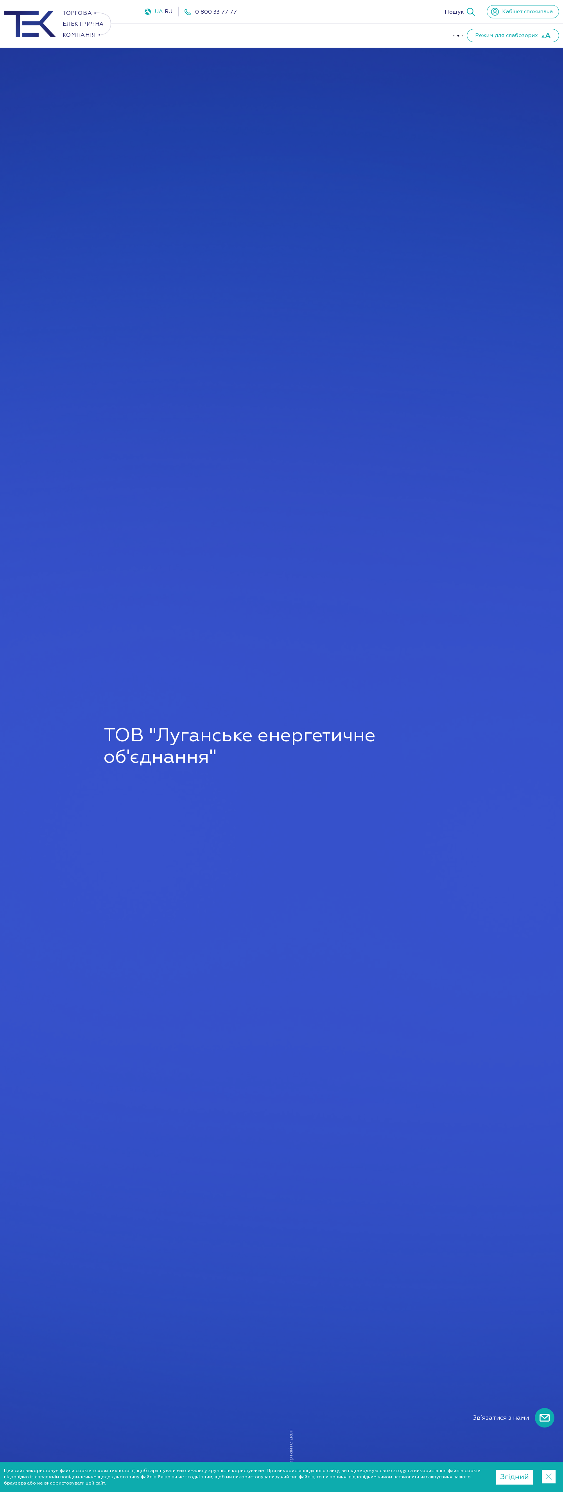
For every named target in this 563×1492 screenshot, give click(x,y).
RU (168, 11)
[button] (460, 11)
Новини (418, 35)
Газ (227, 35)
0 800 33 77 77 (216, 12)
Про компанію (314, 35)
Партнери (372, 35)
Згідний (514, 1476)
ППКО (264, 35)
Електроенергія (172, 35)
